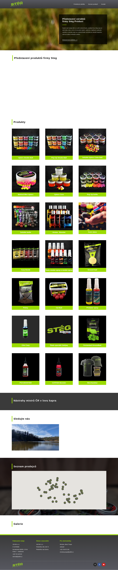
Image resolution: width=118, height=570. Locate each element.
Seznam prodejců (93, 4)
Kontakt (103, 4)
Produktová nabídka (79, 4)
